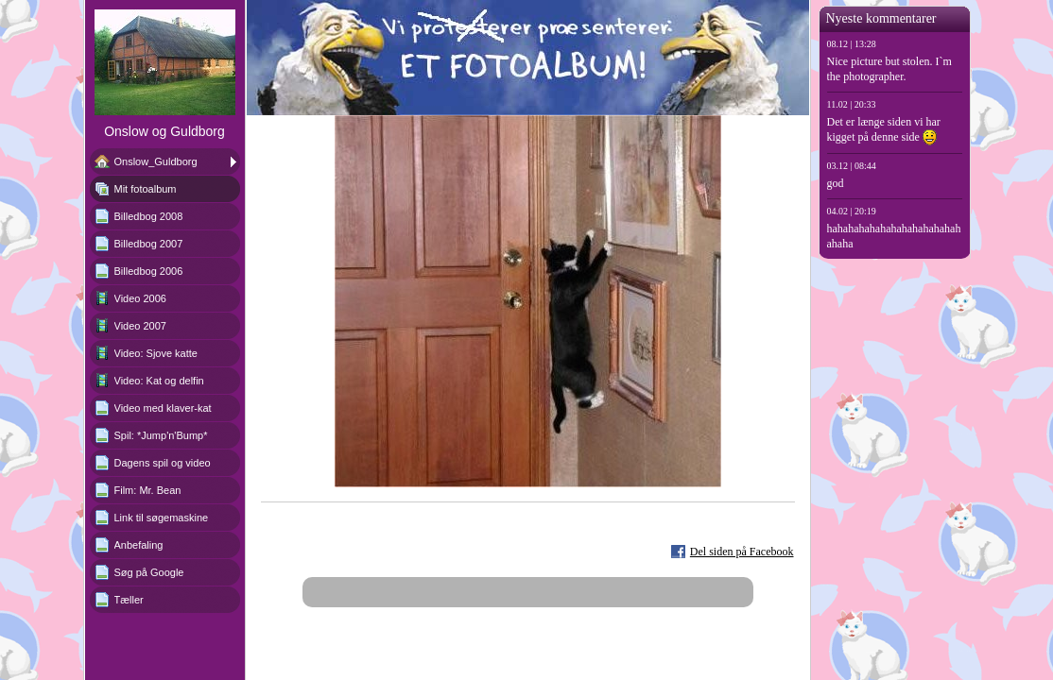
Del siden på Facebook (742, 551)
